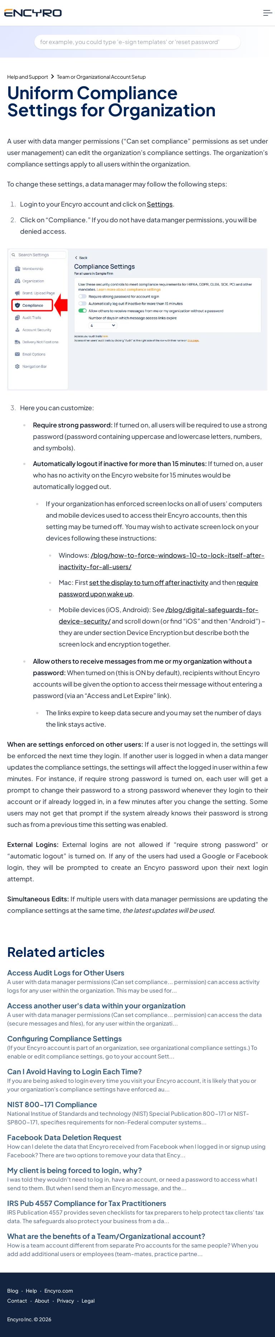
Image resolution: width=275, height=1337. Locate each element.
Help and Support (27, 76)
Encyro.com (58, 1290)
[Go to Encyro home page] (33, 12)
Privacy (65, 1300)
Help (31, 1290)
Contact (17, 1300)
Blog (12, 1290)
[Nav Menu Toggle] (268, 13)
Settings (160, 204)
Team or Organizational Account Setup (101, 76)
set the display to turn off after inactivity (148, 582)
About (42, 1300)
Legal (88, 1300)
